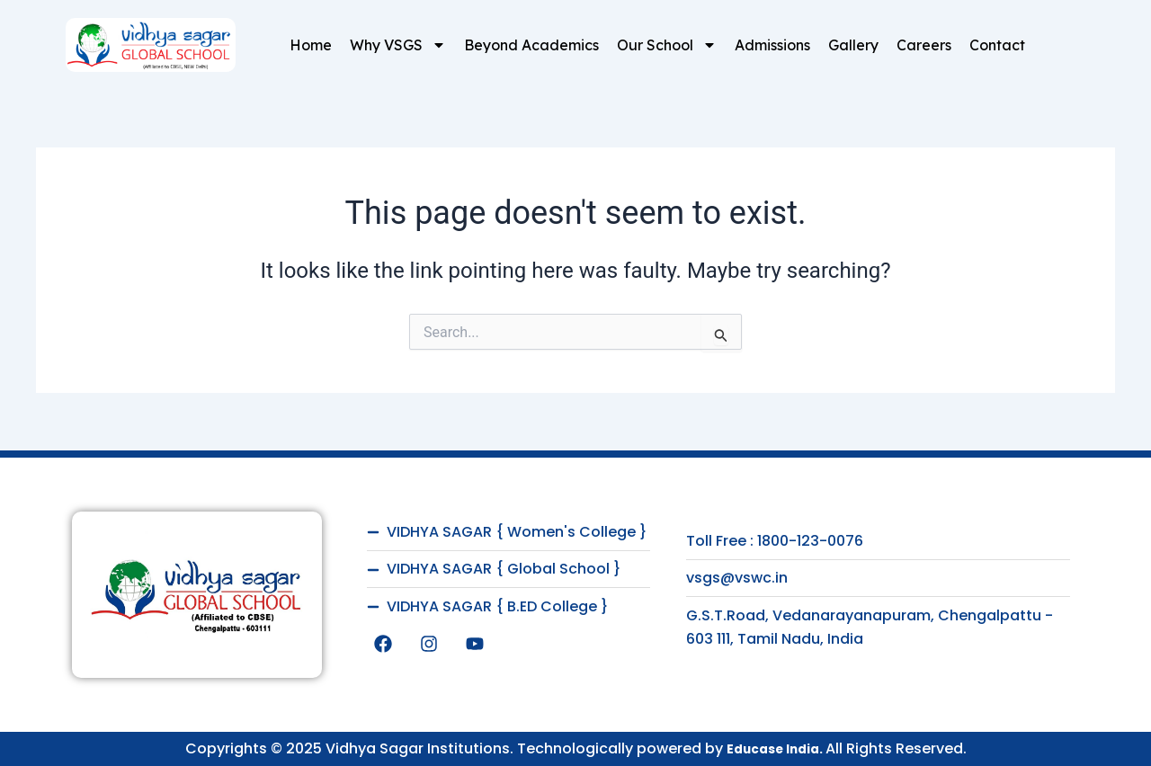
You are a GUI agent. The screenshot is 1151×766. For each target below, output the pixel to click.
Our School (667, 45)
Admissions (772, 45)
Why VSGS (398, 45)
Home (311, 45)
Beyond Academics (531, 45)
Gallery (853, 45)
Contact (997, 45)
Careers (924, 45)
